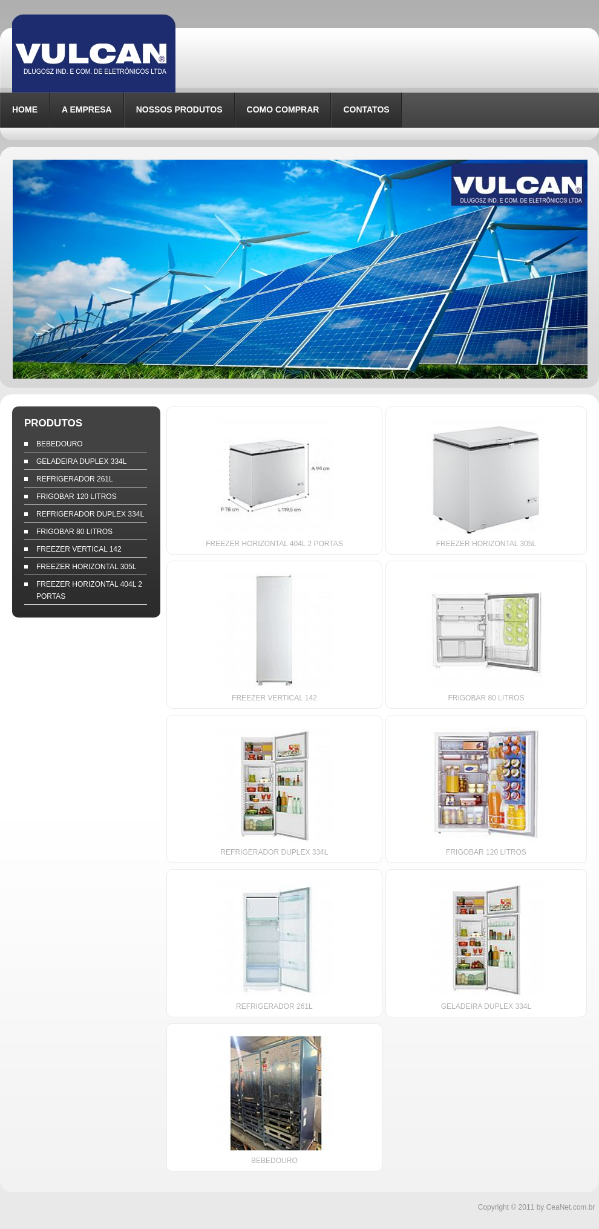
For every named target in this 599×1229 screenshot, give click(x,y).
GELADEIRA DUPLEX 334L (81, 461)
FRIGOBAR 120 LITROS (76, 496)
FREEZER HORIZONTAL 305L (86, 566)
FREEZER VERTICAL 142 (79, 549)
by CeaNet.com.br (566, 1207)
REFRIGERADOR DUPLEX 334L (90, 514)
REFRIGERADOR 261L (74, 479)
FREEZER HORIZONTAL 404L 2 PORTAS (89, 590)
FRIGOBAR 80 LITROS (74, 531)
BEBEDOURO (59, 444)
